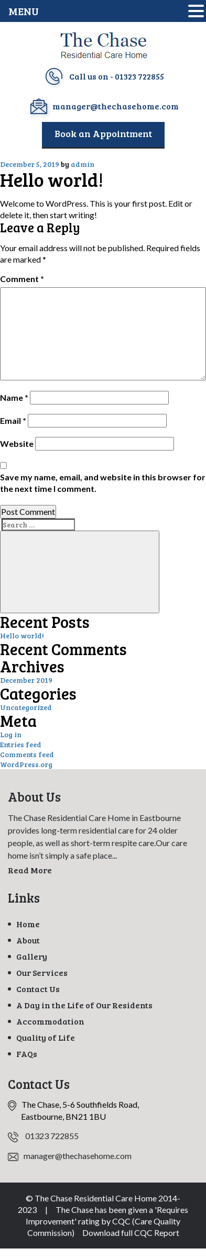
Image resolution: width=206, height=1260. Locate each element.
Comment (22, 279)
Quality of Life (45, 1037)
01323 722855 (139, 76)
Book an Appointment (103, 133)
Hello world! (22, 635)
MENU (23, 11)
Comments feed (27, 754)
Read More (30, 869)
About (28, 940)
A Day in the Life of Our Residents (84, 1004)
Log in (10, 734)
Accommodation (50, 1021)
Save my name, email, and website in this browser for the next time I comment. (102, 482)
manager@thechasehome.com (115, 105)
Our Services (42, 972)
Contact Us (38, 988)
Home (28, 923)
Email (13, 420)
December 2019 (26, 680)
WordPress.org (26, 764)
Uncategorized (26, 707)
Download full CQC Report (130, 1233)
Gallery (31, 956)
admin (82, 164)
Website (17, 443)
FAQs (26, 1053)
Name (14, 397)
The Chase (74, 1209)
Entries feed (20, 744)
